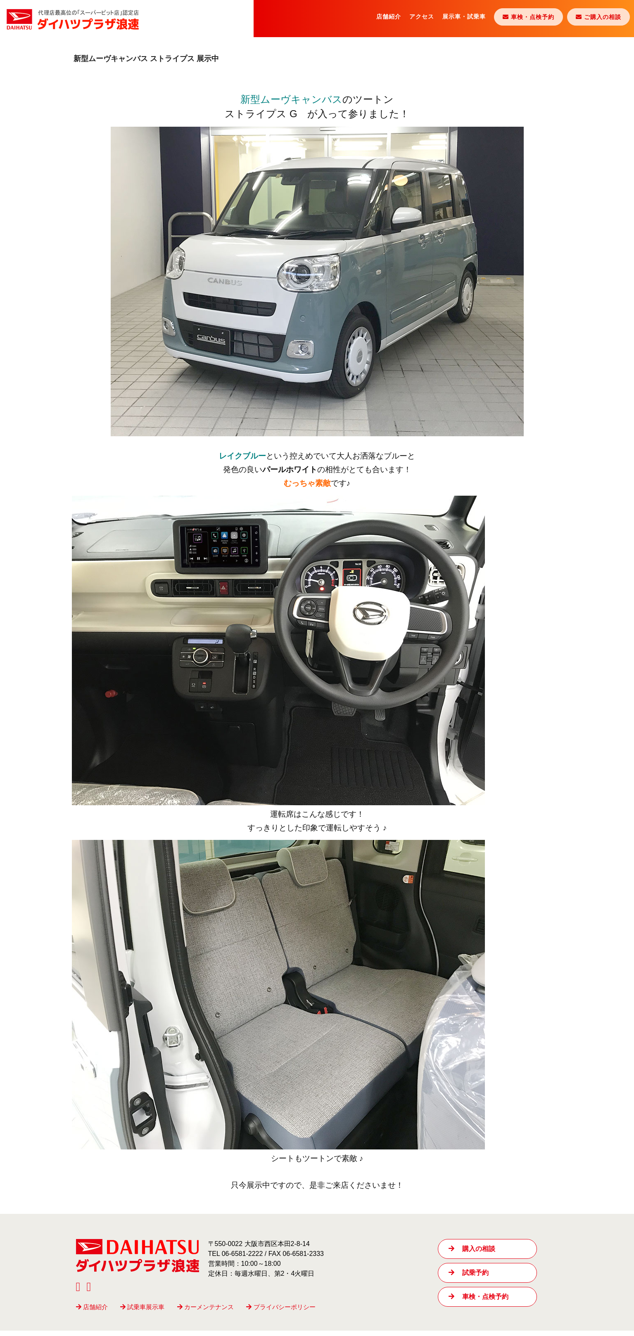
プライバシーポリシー (280, 1312)
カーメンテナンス (205, 1312)
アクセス (421, 16)
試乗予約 (469, 1278)
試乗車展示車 (142, 1312)
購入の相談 (472, 1254)
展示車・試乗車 (464, 16)
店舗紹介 (388, 16)
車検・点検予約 (478, 1301)
